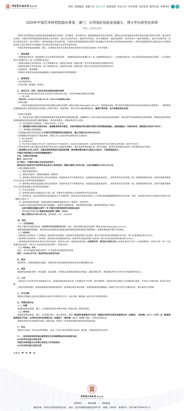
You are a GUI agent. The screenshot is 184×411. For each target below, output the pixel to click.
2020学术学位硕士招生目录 (29, 339)
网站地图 (92, 403)
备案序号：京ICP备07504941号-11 (135, 407)
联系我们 (78, 403)
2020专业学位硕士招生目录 (29, 345)
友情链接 (106, 403)
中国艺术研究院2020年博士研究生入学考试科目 (38, 342)
